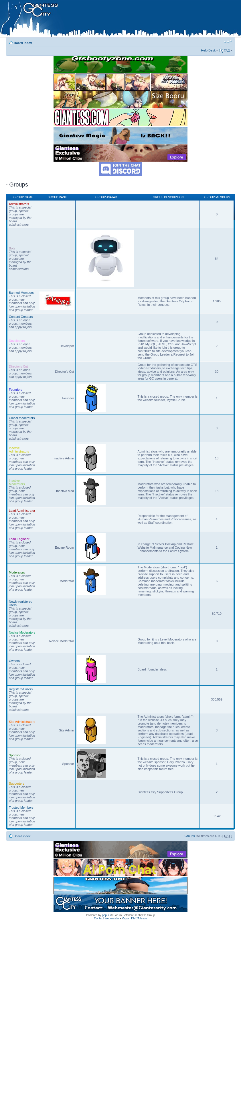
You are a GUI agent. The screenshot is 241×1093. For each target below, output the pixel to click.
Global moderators (22, 418)
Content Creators (21, 316)
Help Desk (208, 50)
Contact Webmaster (106, 918)
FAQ (227, 50)
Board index (23, 43)
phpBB (106, 915)
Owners (14, 660)
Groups (190, 836)
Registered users (21, 689)
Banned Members (21, 292)
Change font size (228, 41)
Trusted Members (21, 807)
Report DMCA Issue (134, 918)
